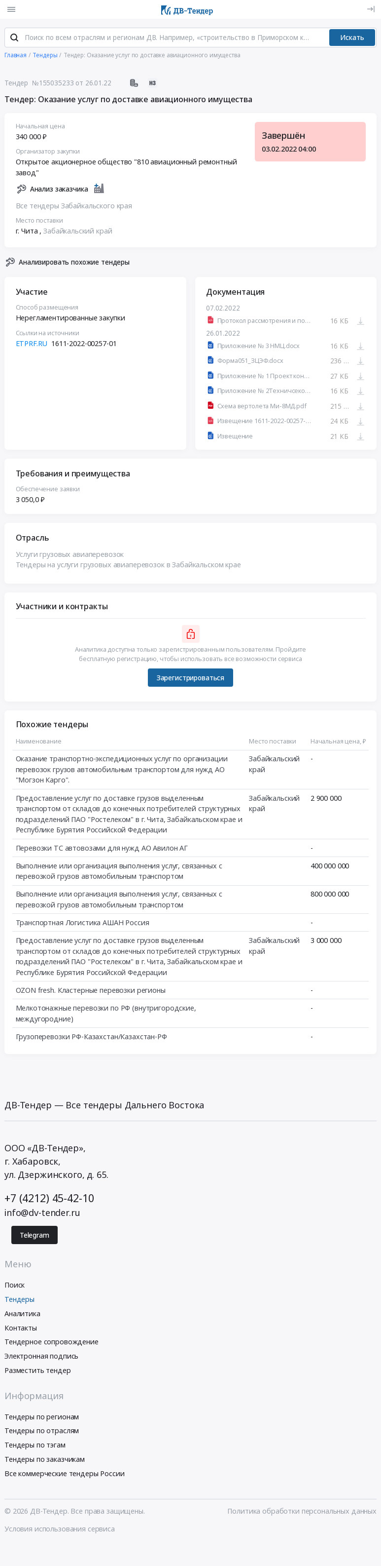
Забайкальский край (77, 231)
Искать (352, 38)
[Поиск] (14, 39)
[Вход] (371, 9)
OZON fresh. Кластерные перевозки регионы (91, 991)
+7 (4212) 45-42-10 (49, 1199)
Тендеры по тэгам (35, 1446)
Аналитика (22, 1314)
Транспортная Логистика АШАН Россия (82, 923)
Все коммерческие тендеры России (64, 1474)
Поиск (14, 1286)
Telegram (34, 1236)
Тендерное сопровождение (51, 1343)
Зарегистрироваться (190, 678)
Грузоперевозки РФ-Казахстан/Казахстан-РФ (91, 1037)
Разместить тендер (37, 1371)
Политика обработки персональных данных (302, 1512)
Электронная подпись (41, 1357)
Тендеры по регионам (41, 1417)
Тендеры (19, 1300)
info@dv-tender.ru (42, 1213)
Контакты (20, 1328)
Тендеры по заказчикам (44, 1460)
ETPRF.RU (32, 344)
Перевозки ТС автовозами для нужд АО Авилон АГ (102, 849)
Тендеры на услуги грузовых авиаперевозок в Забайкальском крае (128, 565)
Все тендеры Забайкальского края (74, 206)
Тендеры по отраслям (41, 1432)
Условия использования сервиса (59, 1529)
